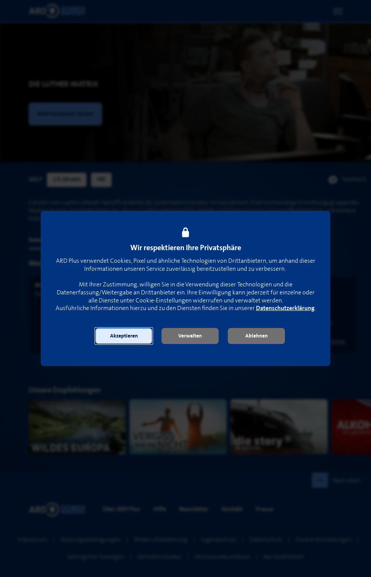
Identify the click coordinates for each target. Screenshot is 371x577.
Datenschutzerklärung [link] (285, 308)
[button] (123, 336)
